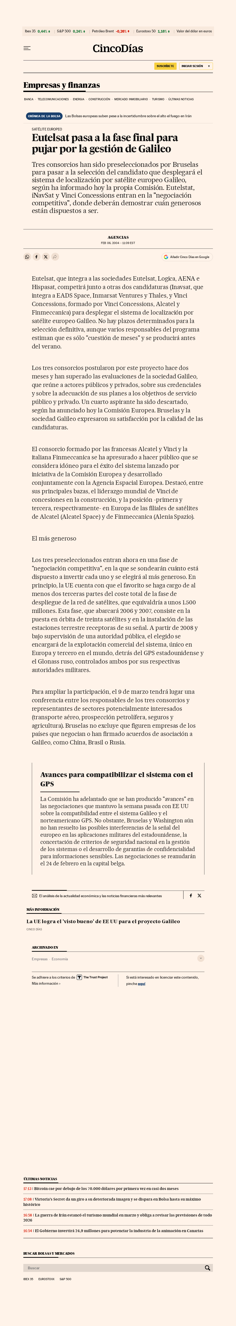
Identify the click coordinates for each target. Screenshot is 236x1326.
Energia (79, 99)
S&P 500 (64, 31)
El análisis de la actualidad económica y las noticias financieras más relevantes (100, 896)
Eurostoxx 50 (146, 31)
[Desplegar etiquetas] (200, 958)
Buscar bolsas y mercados (49, 1253)
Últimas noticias (181, 99)
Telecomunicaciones (53, 99)
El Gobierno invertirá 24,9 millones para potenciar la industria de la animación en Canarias (119, 1230)
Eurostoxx (46, 1279)
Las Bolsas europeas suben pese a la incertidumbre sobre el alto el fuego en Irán (128, 116)
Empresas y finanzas (61, 85)
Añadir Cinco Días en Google (189, 257)
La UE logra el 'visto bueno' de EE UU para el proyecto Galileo (103, 921)
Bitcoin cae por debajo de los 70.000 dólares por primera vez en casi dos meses (106, 1188)
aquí (141, 983)
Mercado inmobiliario (131, 99)
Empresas (39, 959)
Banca (29, 99)
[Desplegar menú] (27, 48)
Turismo (158, 99)
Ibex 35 (30, 31)
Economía (60, 959)
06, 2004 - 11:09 (118, 243)
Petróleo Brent (103, 31)
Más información (46, 983)
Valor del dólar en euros (194, 31)
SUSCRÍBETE (165, 66)
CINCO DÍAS (34, 929)
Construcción (99, 99)
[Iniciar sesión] (196, 66)
